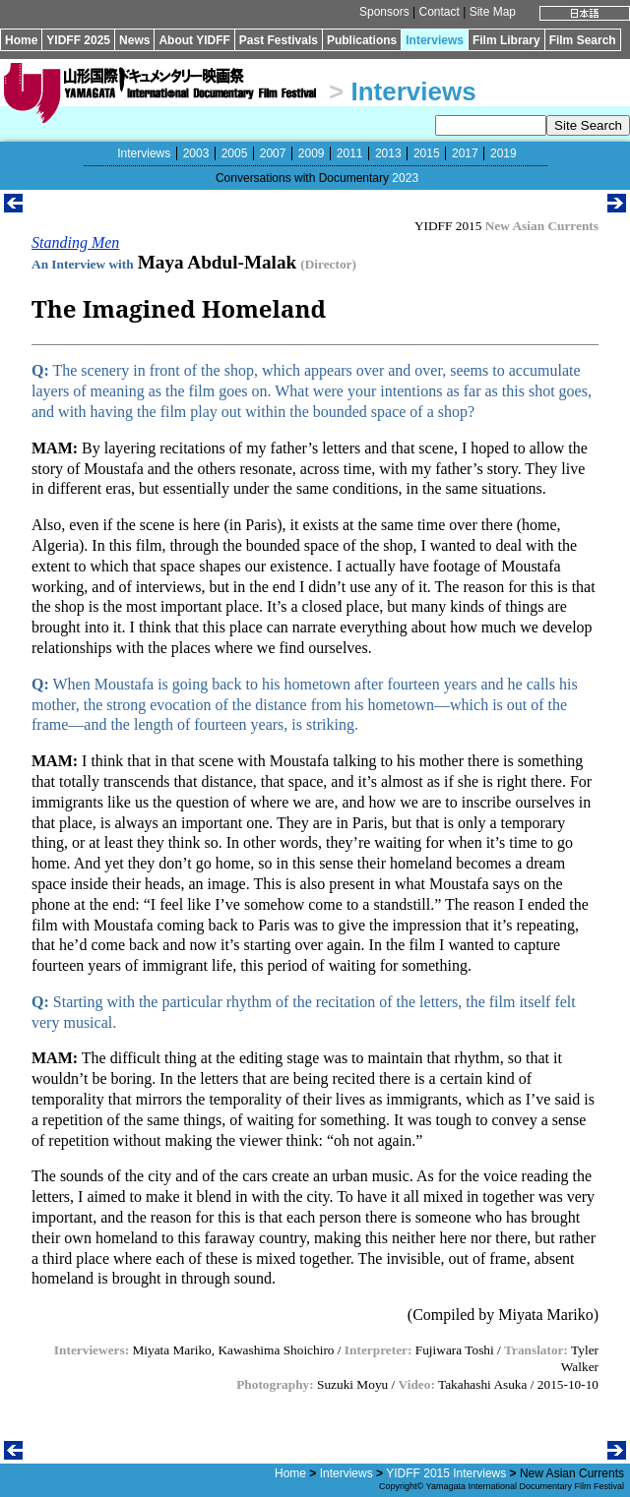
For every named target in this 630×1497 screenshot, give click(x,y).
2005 (234, 153)
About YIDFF (193, 40)
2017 (465, 153)
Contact (438, 12)
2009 (311, 153)
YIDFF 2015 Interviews (446, 1473)
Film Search (582, 40)
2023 (405, 178)
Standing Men (75, 242)
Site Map (493, 12)
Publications (362, 40)
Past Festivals (278, 40)
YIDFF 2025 (78, 40)
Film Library (506, 40)
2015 (426, 153)
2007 (273, 153)
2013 (388, 153)
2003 (196, 153)
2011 (350, 153)
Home (21, 40)
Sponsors (384, 12)
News (134, 40)
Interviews (435, 40)
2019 (503, 153)
